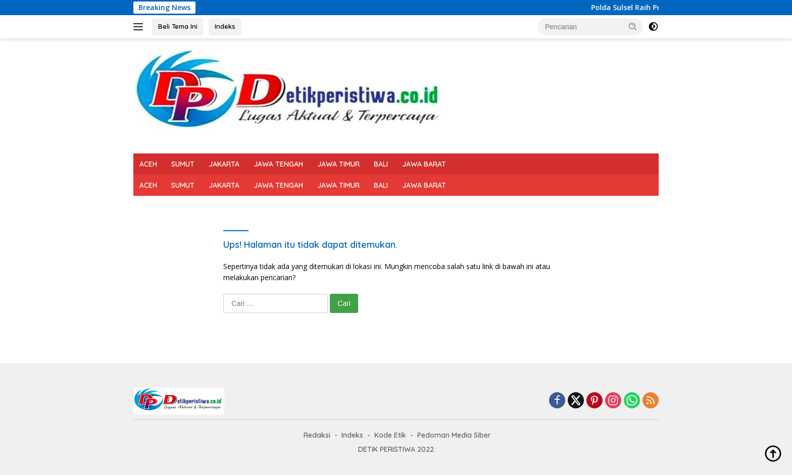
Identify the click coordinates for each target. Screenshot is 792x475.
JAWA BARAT (424, 164)
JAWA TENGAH (278, 164)
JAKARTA (224, 164)
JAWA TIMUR (338, 164)
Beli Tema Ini (177, 26)
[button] (633, 26)
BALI (381, 164)
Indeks (225, 26)
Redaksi (317, 435)
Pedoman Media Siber (454, 435)
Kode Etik (390, 435)
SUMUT (182, 164)
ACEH (148, 164)
